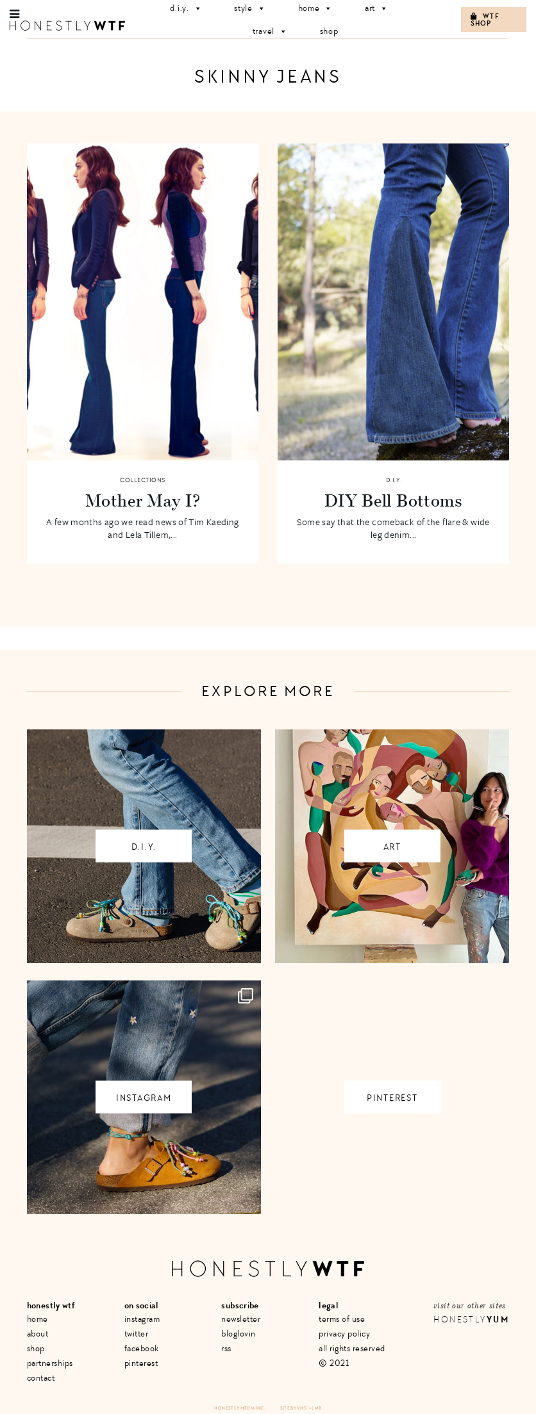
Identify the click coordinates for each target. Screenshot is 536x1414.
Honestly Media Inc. (239, 1408)
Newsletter (240, 1318)
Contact (41, 1377)
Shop (329, 31)
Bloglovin (238, 1333)
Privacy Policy (344, 1333)
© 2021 (334, 1363)
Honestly (471, 1319)
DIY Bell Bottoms (393, 500)
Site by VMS (293, 1408)
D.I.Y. (393, 480)
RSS (226, 1348)
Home (37, 1318)
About (38, 1333)
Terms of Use (342, 1318)
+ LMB (315, 1408)
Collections (142, 480)
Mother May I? (142, 500)
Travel (270, 31)
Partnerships (50, 1363)
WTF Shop (485, 20)
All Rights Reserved (352, 1348)
